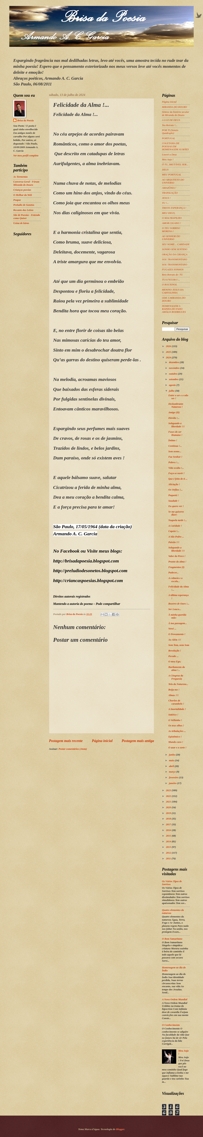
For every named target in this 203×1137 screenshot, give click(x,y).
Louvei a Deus (169, 154)
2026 (169, 346)
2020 (169, 807)
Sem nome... (174, 451)
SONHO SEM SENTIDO (174, 249)
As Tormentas (20, 176)
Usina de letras (21, 223)
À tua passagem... (177, 623)
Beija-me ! (173, 689)
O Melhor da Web (22, 195)
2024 (169, 357)
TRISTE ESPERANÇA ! (174, 208)
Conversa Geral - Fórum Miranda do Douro (26, 183)
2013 (169, 847)
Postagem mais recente (66, 741)
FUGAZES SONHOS (172, 269)
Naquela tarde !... (177, 520)
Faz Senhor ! (175, 456)
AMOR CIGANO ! (171, 223)
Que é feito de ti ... (178, 478)
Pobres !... (173, 462)
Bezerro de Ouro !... (178, 603)
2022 (169, 796)
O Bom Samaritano (172, 938)
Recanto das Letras (23, 210)
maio (172, 760)
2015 (169, 835)
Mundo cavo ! (175, 742)
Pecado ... (173, 656)
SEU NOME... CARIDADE (176, 244)
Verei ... (172, 628)
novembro (174, 368)
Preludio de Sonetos (23, 205)
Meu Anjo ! (167, 159)
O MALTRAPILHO (172, 218)
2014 (169, 841)
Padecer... (173, 572)
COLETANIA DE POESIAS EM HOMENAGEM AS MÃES (175, 146)
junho (172, 754)
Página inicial (102, 741)
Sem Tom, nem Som (178, 645)
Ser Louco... (174, 609)
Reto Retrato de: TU (172, 274)
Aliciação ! (174, 484)
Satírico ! (173, 714)
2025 (169, 352)
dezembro (174, 362)
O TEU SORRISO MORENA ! (171, 229)
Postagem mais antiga (138, 741)
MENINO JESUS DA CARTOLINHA (172, 291)
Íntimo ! (172, 440)
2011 (168, 858)
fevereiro (174, 777)
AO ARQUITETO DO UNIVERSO (173, 181)
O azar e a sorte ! (177, 747)
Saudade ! (173, 500)
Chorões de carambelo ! (176, 702)
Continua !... (175, 446)
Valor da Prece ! (176, 556)
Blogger (120, 1129)
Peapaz (17, 200)
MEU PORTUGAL (171, 174)
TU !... (165, 203)
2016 (169, 830)
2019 (169, 813)
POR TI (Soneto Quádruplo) (170, 132)
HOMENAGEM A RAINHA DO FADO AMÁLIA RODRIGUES (174, 309)
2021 (169, 801)
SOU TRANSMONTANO (174, 259)
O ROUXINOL (169, 284)
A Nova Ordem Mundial (174, 999)
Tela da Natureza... (178, 684)
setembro (174, 379)
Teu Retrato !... (169, 125)
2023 (169, 790)
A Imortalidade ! (177, 709)
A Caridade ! (175, 525)
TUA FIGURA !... (171, 279)
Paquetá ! (173, 495)
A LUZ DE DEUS (171, 120)
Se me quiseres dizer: (176, 513)
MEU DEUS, (168, 213)
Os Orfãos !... (175, 489)
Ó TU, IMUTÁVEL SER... (175, 164)
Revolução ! (174, 650)
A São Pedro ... (176, 536)
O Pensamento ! (176, 634)
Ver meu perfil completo (25, 155)
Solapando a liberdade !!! (176, 425)
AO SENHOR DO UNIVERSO (171, 238)
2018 (169, 818)
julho (172, 390)
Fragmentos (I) (176, 567)
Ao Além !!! (174, 639)
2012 (169, 852)
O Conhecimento (171, 1025)
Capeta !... (173, 531)
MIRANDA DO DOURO (174, 107)
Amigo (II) (174, 412)
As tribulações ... (177, 731)
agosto (172, 385)
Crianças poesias (22, 189)
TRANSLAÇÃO (170, 192)
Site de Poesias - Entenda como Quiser (26, 216)
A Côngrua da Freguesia (175, 677)
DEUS (165, 169)
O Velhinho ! (175, 720)
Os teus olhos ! (176, 725)
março (172, 771)
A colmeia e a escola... (175, 579)
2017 (169, 824)
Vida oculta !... (176, 468)
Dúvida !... (174, 418)
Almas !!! (173, 695)
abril (171, 766)
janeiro (173, 783)
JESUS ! (166, 198)
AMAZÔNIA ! (169, 187)
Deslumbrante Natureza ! (175, 405)
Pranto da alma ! (177, 561)
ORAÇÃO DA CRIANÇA (174, 254)
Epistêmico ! (175, 736)
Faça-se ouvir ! (176, 473)
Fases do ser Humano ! (175, 433)
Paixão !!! (173, 542)
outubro (173, 373)
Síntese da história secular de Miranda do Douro (175, 113)
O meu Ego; (174, 661)
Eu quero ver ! (176, 506)
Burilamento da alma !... (176, 668)
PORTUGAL (168, 138)
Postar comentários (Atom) (72, 749)
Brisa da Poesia (25, 120)
